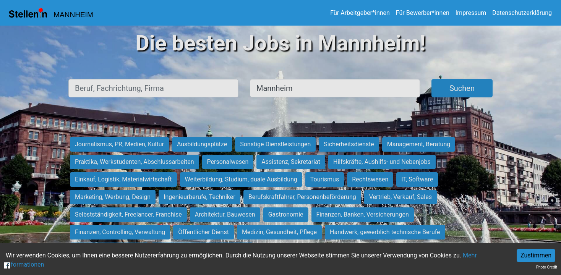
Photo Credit (546, 267)
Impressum (471, 12)
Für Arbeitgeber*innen (359, 12)
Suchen (462, 88)
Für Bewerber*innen (422, 12)
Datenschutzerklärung (522, 12)
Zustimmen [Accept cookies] (535, 255)
